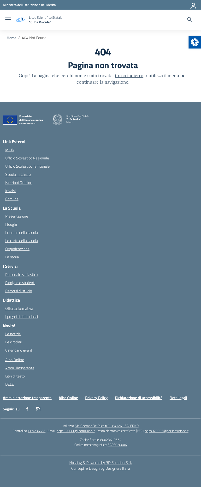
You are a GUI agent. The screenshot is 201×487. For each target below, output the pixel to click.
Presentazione (16, 216)
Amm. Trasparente (19, 368)
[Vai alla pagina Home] (11, 38)
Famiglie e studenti (20, 283)
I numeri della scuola (21, 232)
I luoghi (11, 224)
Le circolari (13, 342)
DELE (9, 384)
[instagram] (38, 409)
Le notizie (13, 334)
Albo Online (14, 360)
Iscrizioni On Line (18, 182)
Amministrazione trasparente (27, 398)
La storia (12, 257)
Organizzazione (17, 249)
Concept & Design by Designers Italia (100, 468)
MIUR (9, 150)
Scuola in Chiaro (18, 174)
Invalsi (10, 191)
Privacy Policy (96, 398)
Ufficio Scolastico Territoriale (27, 166)
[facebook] (27, 409)
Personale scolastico (21, 274)
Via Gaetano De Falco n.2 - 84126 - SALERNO (107, 425)
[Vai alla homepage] (45, 19)
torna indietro (129, 75)
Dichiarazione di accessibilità (138, 398)
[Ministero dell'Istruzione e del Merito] (29, 4)
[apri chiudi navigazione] (8, 20)
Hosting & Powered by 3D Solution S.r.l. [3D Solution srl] (100, 462)
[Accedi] (193, 5)
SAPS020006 (117, 444)
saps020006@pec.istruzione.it (167, 430)
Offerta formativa (19, 308)
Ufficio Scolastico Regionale (27, 158)
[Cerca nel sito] (189, 20)
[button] (195, 42)
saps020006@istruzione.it (76, 430)
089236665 (37, 430)
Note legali (178, 398)
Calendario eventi (19, 350)
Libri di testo (15, 376)
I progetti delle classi (21, 316)
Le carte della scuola (21, 241)
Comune (11, 199)
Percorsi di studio (18, 291)
